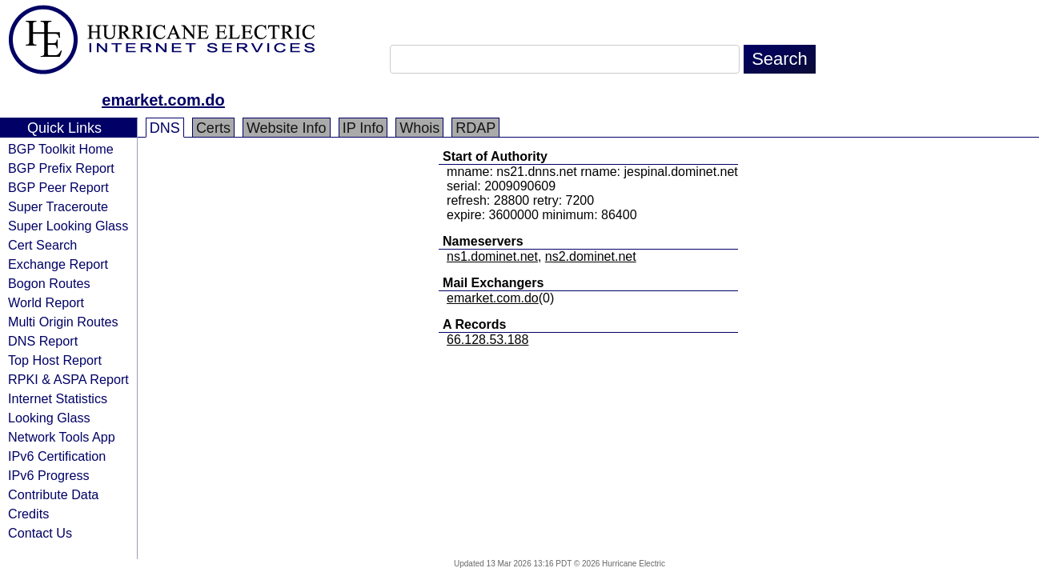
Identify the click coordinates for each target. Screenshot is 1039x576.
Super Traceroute (58, 206)
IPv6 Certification (57, 456)
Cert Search (42, 245)
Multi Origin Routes (63, 321)
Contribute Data (53, 494)
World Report (46, 302)
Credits (28, 513)
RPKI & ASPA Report (68, 379)
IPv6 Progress (49, 475)
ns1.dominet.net (492, 256)
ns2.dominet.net (590, 256)
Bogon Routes (49, 283)
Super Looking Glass (68, 225)
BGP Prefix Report (61, 168)
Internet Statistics (57, 398)
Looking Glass (49, 417)
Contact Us (40, 533)
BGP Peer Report (58, 187)
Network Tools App (61, 437)
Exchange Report (58, 264)
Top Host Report (55, 360)
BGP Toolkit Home (61, 149)
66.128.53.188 (487, 339)
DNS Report (43, 341)
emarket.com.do (163, 100)
